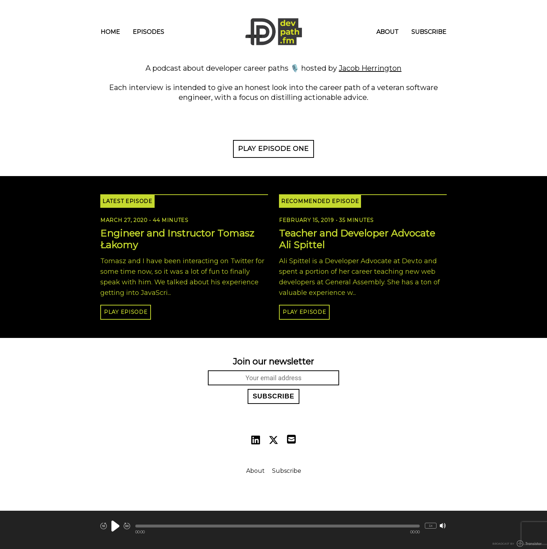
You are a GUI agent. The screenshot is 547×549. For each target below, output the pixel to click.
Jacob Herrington (370, 68)
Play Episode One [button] (273, 149)
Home (110, 31)
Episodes (148, 31)
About (387, 31)
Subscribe (428, 31)
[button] (277, 526)
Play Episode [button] (125, 312)
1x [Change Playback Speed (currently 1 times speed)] (430, 525)
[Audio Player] (273, 530)
